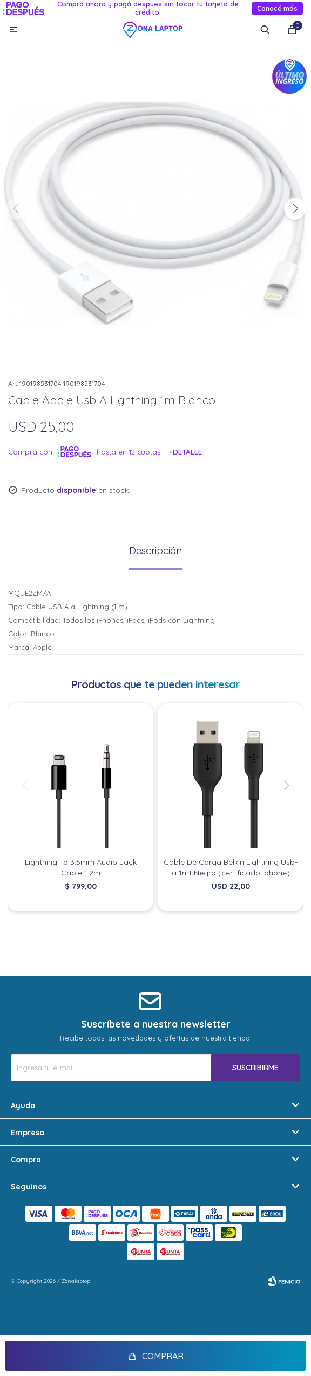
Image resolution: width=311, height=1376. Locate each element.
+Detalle (185, 451)
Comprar (163, 1356)
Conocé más (277, 8)
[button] (295, 209)
